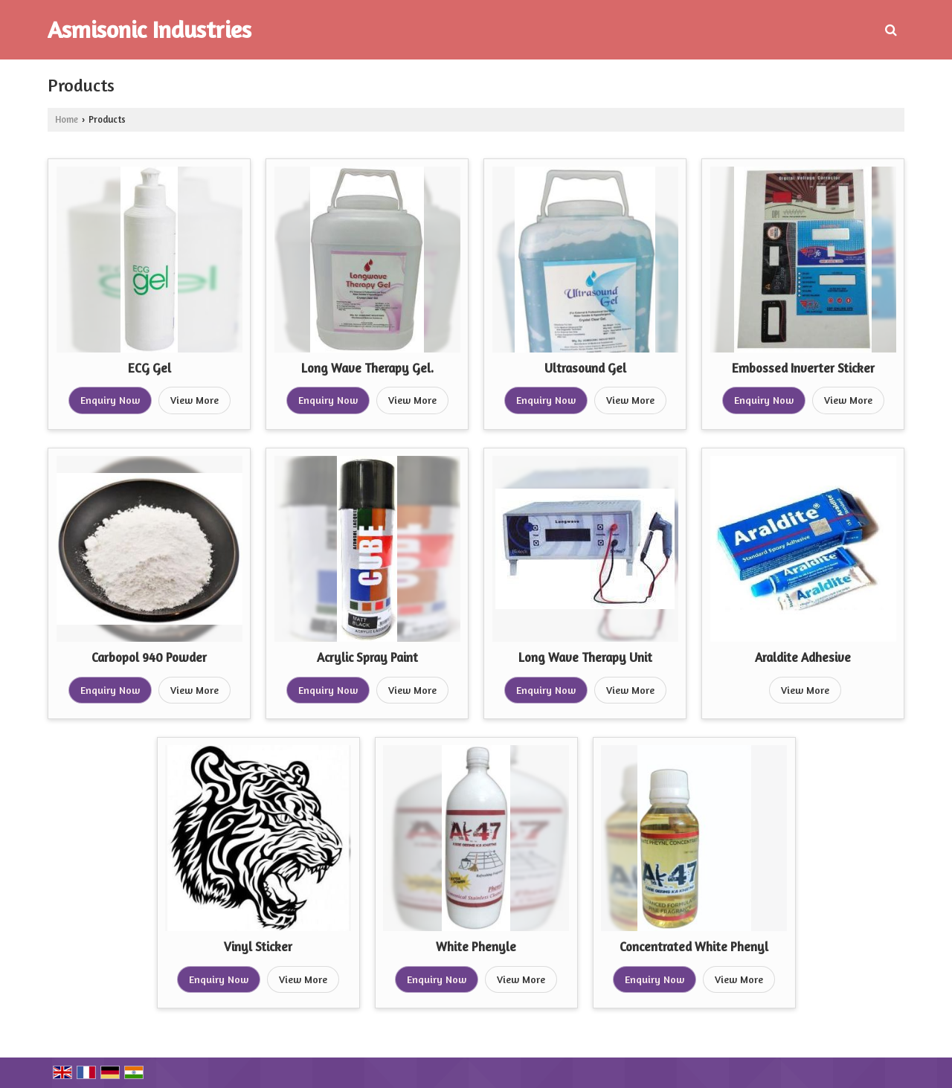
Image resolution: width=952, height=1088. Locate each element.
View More (194, 399)
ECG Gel (149, 368)
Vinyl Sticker (258, 946)
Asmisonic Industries (149, 30)
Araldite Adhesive (803, 657)
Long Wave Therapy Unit (585, 657)
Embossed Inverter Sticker (803, 368)
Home (66, 119)
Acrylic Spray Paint (367, 657)
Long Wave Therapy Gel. (367, 368)
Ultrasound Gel (585, 368)
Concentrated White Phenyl (694, 946)
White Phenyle (476, 946)
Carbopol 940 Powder (149, 657)
